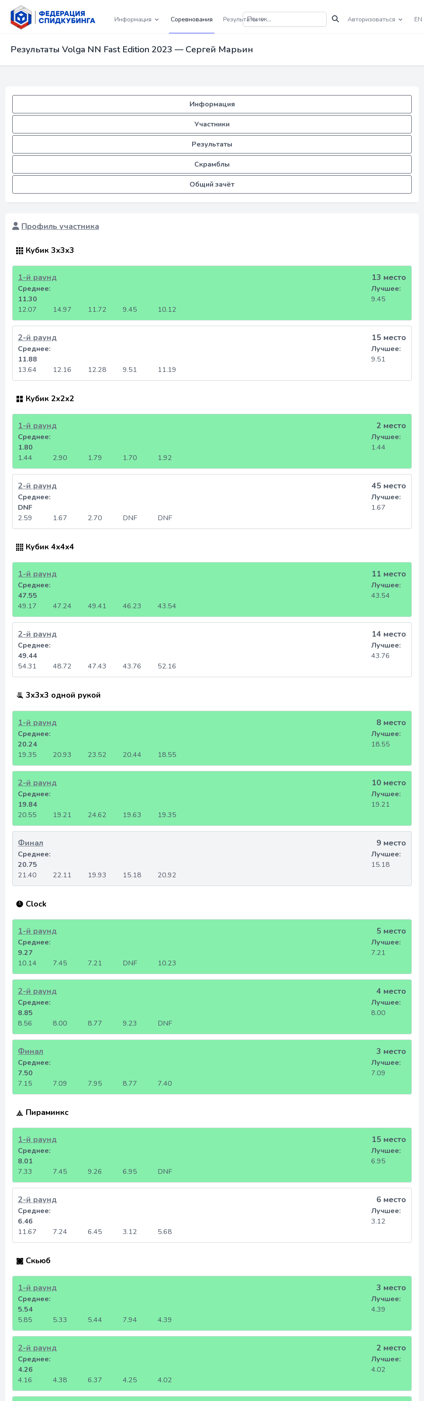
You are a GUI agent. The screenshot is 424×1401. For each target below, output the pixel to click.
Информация (212, 104)
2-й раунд (37, 337)
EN (418, 19)
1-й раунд (37, 277)
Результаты (212, 144)
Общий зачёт (212, 184)
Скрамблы (212, 164)
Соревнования (192, 19)
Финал (30, 843)
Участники (212, 124)
